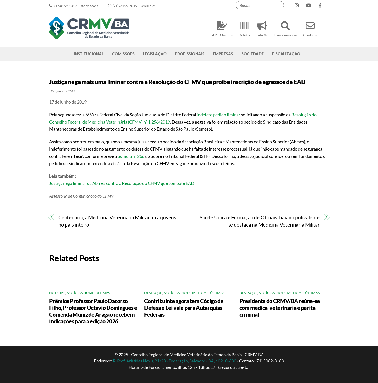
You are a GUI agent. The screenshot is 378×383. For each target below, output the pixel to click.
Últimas (103, 293)
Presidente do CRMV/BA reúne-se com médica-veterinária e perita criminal (279, 308)
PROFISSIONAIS (189, 53)
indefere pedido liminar (218, 114)
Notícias (57, 293)
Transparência (285, 28)
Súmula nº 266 (131, 156)
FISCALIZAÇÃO (286, 53)
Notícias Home (80, 293)
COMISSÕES (123, 53)
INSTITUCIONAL (89, 53)
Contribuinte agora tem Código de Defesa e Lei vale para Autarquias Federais (183, 308)
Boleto (244, 28)
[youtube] (308, 4)
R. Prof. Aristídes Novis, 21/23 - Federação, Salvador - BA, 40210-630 (175, 360)
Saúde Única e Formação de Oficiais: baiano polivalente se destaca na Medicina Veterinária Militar (260, 221)
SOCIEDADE (253, 53)
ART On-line (222, 28)
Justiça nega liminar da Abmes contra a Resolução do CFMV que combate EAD (121, 183)
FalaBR (262, 28)
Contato (310, 28)
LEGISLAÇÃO (155, 53)
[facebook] (320, 4)
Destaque (153, 293)
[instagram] (297, 4)
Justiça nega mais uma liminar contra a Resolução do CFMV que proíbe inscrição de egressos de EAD (177, 81)
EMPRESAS (223, 53)
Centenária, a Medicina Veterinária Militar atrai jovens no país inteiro (117, 221)
